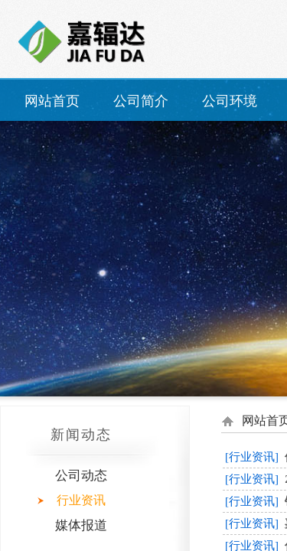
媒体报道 (81, 525)
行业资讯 (81, 500)
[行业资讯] (252, 457)
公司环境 (229, 101)
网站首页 (52, 101)
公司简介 (140, 101)
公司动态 (81, 475)
